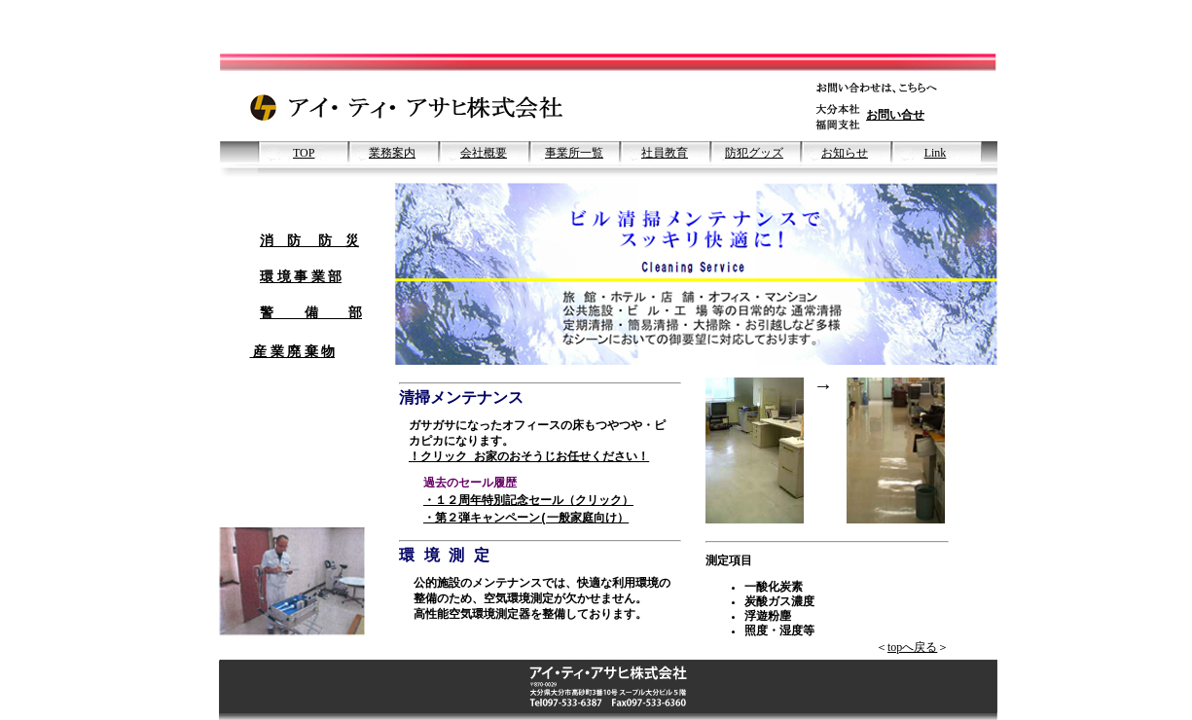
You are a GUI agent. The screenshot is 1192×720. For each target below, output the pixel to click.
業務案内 (392, 153)
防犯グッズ (754, 153)
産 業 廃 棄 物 (293, 351)
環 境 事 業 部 (301, 277)
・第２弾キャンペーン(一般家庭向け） (526, 518)
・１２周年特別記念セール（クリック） (528, 500)
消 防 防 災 (309, 241)
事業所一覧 (574, 153)
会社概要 (483, 153)
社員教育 (664, 153)
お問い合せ (895, 115)
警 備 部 (311, 313)
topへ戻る (912, 647)
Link (935, 153)
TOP (303, 153)
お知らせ (844, 153)
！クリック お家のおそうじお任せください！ (529, 457)
